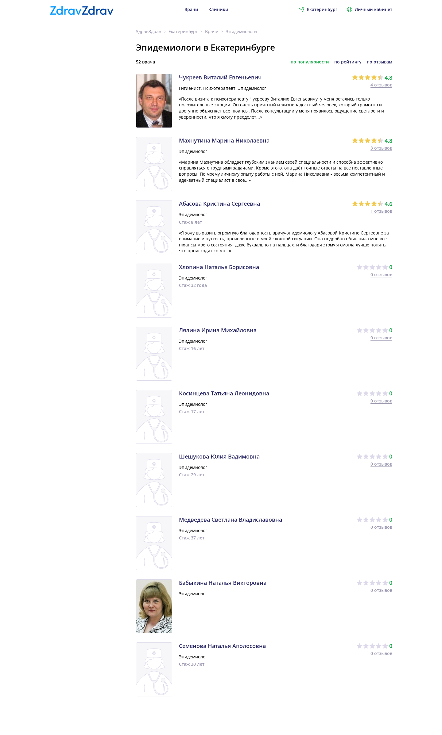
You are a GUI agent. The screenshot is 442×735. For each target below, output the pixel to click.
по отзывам (379, 62)
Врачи (191, 9)
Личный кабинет (369, 9)
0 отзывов (381, 274)
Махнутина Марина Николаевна (224, 140)
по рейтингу (348, 62)
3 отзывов (381, 148)
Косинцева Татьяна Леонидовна (224, 393)
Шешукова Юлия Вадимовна (219, 456)
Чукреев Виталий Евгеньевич (220, 77)
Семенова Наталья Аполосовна (222, 646)
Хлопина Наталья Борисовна (219, 267)
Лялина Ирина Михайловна (218, 330)
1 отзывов (381, 211)
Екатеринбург (183, 31)
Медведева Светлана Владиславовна (230, 519)
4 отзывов (381, 85)
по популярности (310, 62)
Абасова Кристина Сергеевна (219, 203)
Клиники (218, 9)
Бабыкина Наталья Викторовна (222, 583)
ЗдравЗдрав (148, 31)
